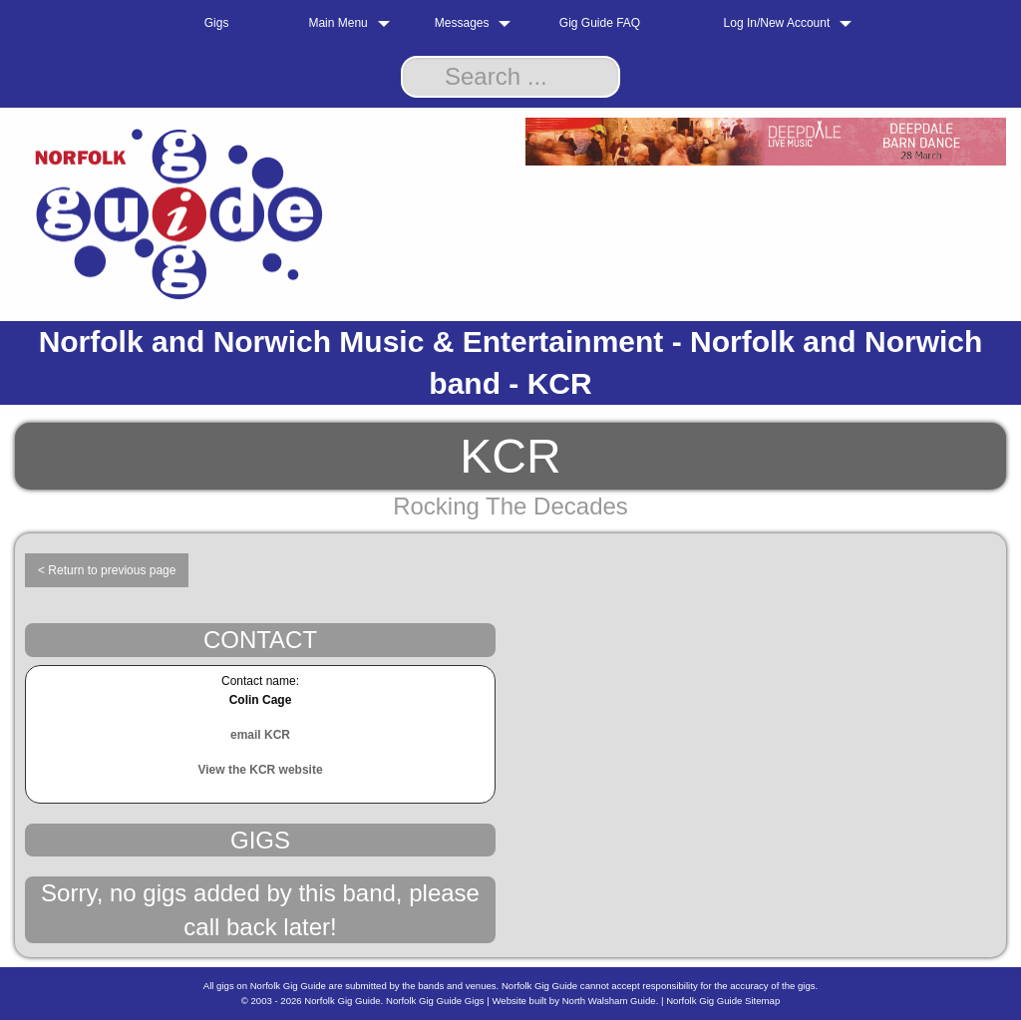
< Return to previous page (106, 570)
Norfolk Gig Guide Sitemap (723, 1000)
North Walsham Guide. (610, 1000)
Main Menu (337, 23)
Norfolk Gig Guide (342, 1000)
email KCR (260, 735)
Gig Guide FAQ (599, 23)
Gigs (216, 23)
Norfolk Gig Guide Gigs (435, 1000)
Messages (462, 23)
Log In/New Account (777, 23)
